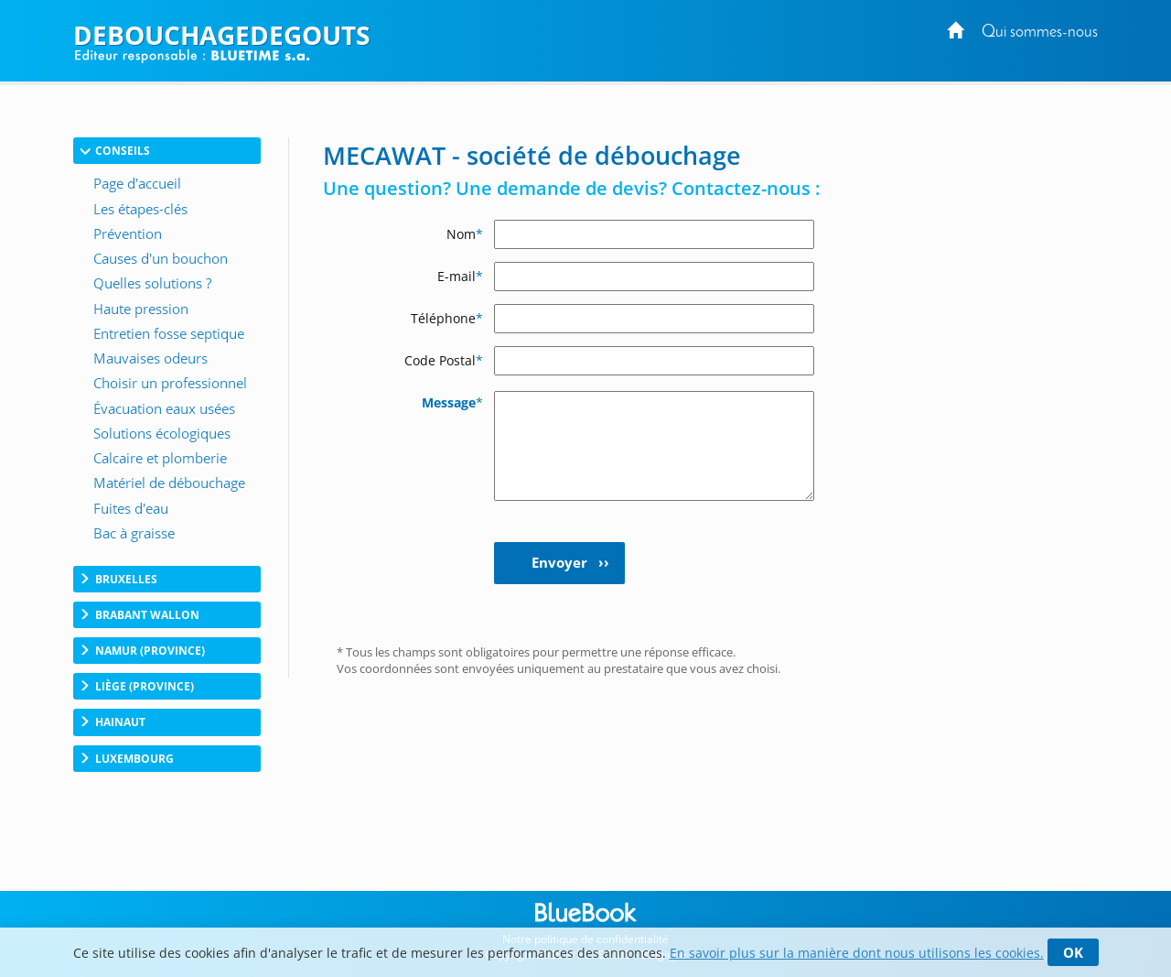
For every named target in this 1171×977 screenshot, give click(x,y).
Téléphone (447, 318)
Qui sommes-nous (1040, 32)
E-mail (460, 276)
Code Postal (443, 360)
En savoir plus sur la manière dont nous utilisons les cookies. (857, 952)
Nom (464, 234)
